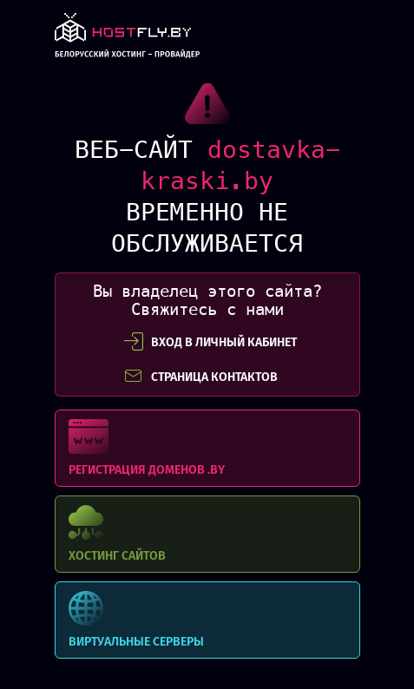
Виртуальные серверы (207, 620)
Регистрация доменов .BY (207, 448)
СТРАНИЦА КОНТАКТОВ (200, 376)
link (127, 40)
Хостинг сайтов (207, 534)
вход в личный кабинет (210, 341)
